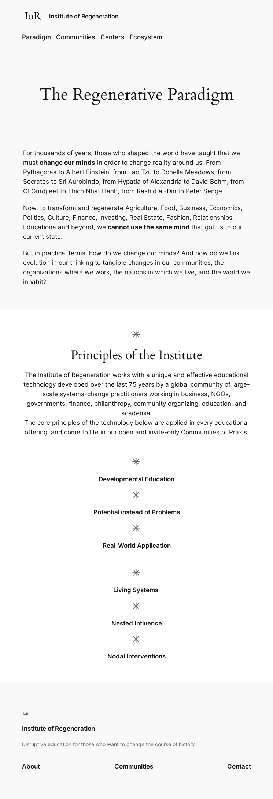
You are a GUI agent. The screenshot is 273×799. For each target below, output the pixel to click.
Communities (133, 766)
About (31, 766)
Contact (239, 766)
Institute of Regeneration (84, 16)
